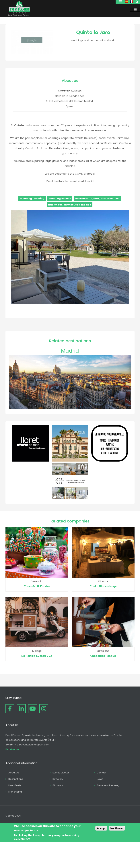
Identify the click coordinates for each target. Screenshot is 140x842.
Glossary (57, 785)
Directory (57, 779)
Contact (101, 772)
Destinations (15, 779)
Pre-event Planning (108, 785)
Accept (101, 828)
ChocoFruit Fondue (37, 586)
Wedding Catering (32, 198)
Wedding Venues (60, 198)
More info (24, 839)
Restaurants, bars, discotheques (97, 198)
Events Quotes (60, 772)
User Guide (15, 785)
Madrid (70, 350)
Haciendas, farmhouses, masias (69, 204)
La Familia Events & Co (36, 656)
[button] (70, 303)
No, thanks (117, 828)
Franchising (15, 791)
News (100, 779)
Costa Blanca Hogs (103, 586)
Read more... (13, 749)
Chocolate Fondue (103, 656)
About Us (13, 772)
